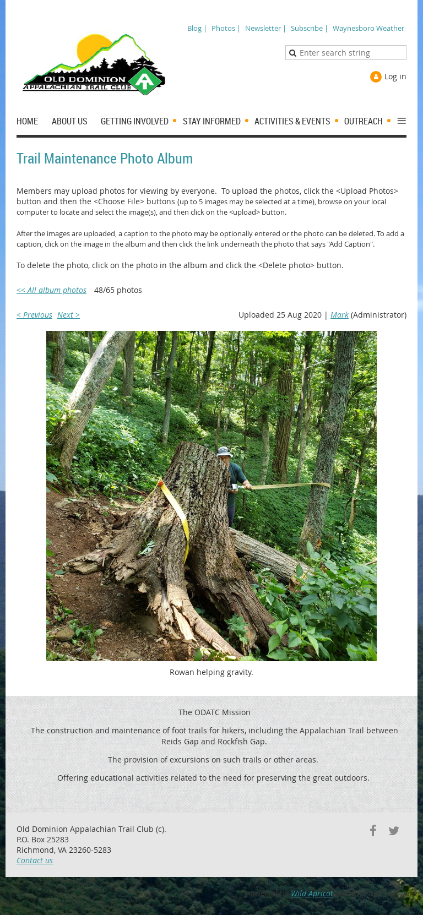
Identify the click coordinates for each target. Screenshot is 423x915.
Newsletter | (265, 28)
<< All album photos (51, 290)
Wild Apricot (312, 893)
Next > (68, 314)
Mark (339, 314)
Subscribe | (309, 28)
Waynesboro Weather (368, 28)
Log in (395, 76)
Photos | (226, 28)
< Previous (34, 314)
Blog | (197, 28)
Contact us (35, 860)
